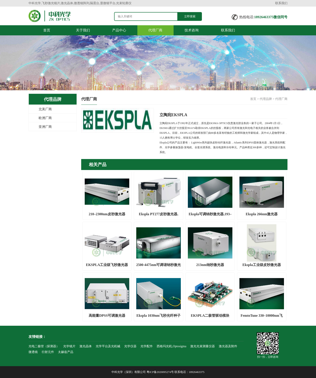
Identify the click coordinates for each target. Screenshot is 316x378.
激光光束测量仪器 (202, 346)
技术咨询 (192, 30)
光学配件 (146, 346)
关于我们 (83, 30)
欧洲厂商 (45, 118)
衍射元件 (48, 352)
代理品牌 (266, 99)
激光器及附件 (228, 346)
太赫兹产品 (65, 352)
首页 (46, 30)
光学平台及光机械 (108, 346)
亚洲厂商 (45, 126)
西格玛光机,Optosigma (171, 346)
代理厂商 (155, 30)
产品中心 (119, 30)
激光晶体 (85, 346)
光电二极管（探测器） (44, 346)
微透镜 (33, 352)
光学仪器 (130, 346)
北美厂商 (45, 109)
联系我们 (281, 3)
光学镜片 (69, 346)
